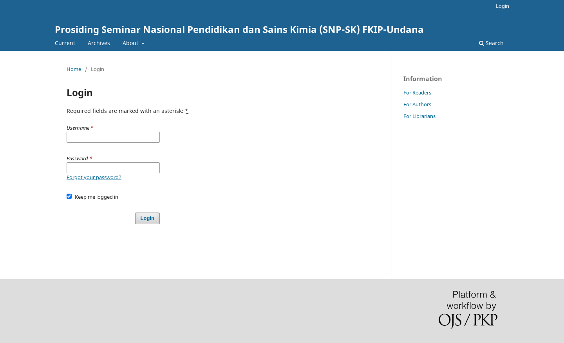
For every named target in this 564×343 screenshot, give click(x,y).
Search (491, 43)
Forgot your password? (94, 177)
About (131, 43)
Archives (99, 43)
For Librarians (419, 116)
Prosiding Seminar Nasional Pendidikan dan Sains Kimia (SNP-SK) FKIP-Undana (239, 29)
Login (502, 5)
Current (65, 43)
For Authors (417, 104)
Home (74, 69)
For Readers (417, 92)
